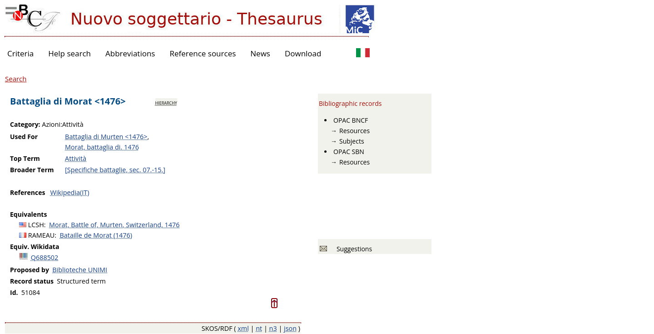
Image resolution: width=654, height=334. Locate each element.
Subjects (351, 141)
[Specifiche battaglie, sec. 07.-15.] (115, 169)
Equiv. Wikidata (34, 246)
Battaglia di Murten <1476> (106, 136)
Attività (75, 158)
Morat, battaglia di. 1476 (102, 147)
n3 (273, 328)
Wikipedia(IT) (69, 192)
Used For (24, 136)
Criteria (20, 53)
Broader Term (32, 169)
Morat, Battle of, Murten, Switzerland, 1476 (114, 224)
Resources (354, 130)
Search (16, 78)
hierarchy (166, 102)
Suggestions (352, 248)
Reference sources (202, 53)
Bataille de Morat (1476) (96, 235)
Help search (69, 53)
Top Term (25, 158)
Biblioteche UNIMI (79, 269)
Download (303, 53)
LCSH (36, 224)
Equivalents (28, 214)
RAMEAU (41, 235)
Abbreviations (130, 53)
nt (259, 328)
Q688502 (45, 257)
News (260, 53)
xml (243, 328)
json (290, 328)
